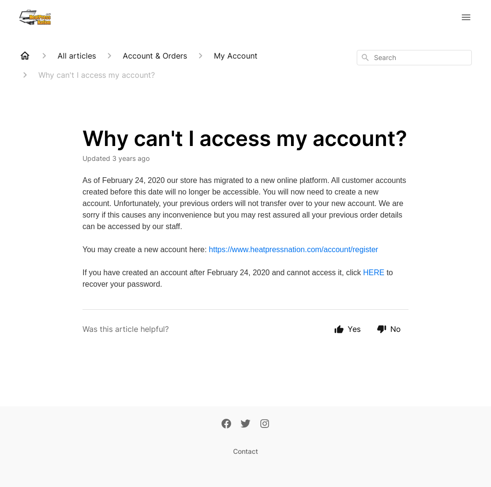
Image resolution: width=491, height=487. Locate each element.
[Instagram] (264, 424)
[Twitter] (245, 424)
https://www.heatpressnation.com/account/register (293, 249)
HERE (373, 272)
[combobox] (414, 57)
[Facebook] (226, 424)
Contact (245, 451)
